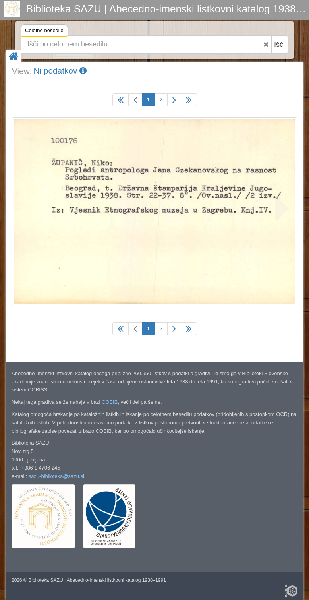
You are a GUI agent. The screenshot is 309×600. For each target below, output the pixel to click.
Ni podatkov (60, 70)
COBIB (110, 402)
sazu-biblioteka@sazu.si (56, 476)
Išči (279, 44)
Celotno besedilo (44, 31)
